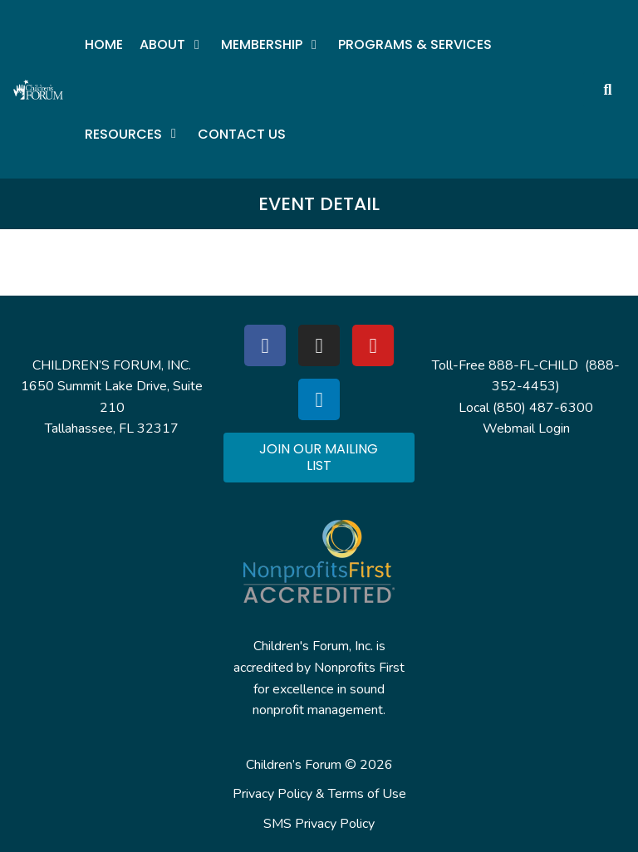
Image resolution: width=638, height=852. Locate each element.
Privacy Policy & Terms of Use (319, 794)
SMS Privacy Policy (319, 824)
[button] (172, 45)
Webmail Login (526, 428)
